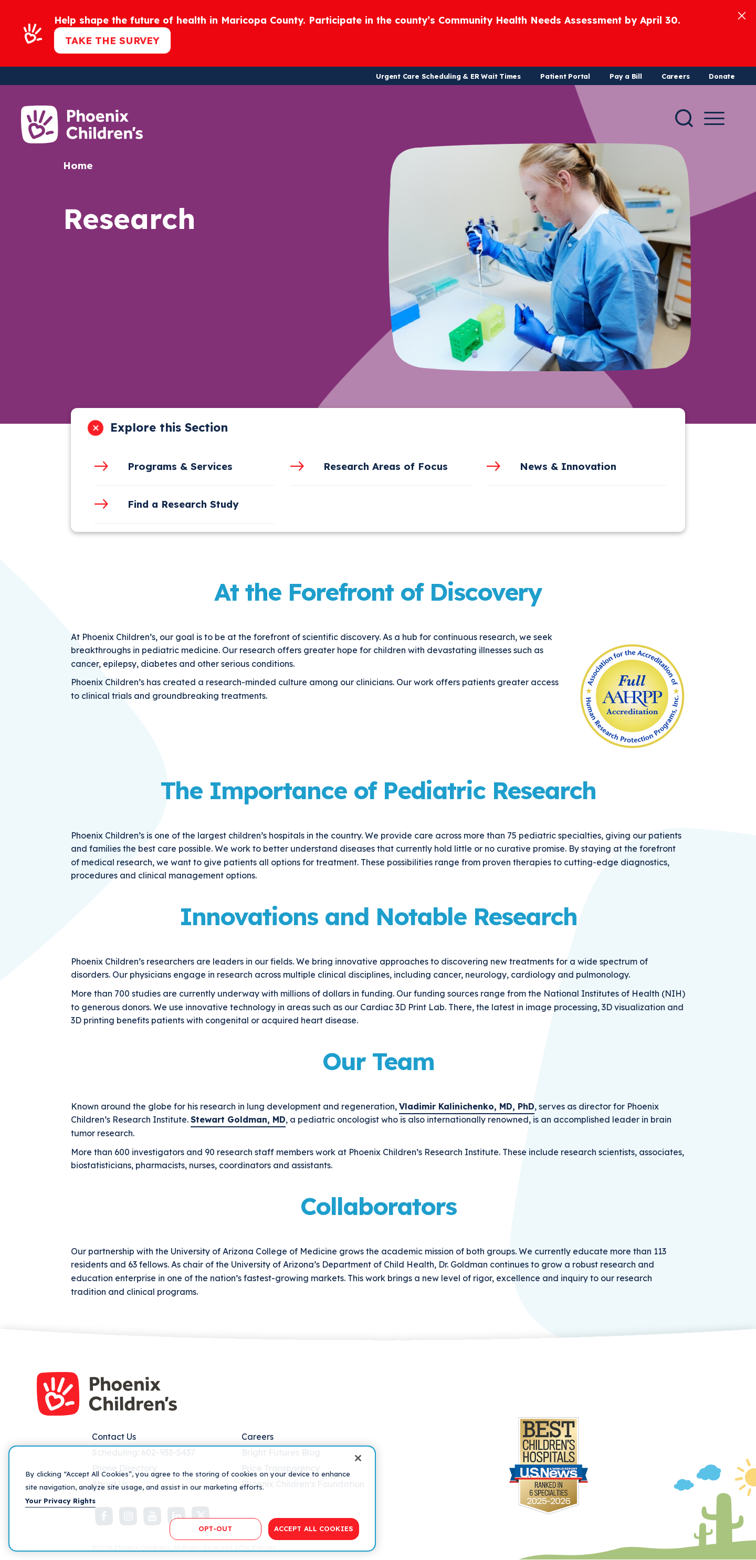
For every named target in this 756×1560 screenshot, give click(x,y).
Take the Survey (112, 40)
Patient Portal (565, 76)
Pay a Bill (626, 76)
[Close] (742, 15)
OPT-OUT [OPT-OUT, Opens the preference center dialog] (215, 1528)
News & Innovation (568, 466)
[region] (192, 1499)
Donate (722, 76)
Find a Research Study (183, 504)
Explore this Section (169, 427)
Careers (675, 76)
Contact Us (114, 1436)
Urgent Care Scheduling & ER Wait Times (448, 76)
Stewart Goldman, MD (238, 1119)
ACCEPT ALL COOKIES (313, 1528)
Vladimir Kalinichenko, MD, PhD (466, 1106)
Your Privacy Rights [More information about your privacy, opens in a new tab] (60, 1500)
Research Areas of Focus (385, 466)
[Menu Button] (714, 118)
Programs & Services (180, 466)
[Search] (684, 118)
